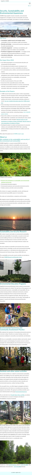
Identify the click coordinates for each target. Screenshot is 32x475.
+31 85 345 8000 (24, 464)
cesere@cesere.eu (12, 464)
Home (30, 5)
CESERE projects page (19, 133)
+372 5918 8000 (17, 466)
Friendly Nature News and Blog (18, 395)
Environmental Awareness (21, 391)
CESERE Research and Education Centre (13, 257)
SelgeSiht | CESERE (5, 0)
